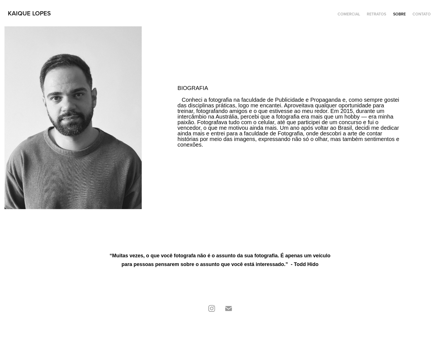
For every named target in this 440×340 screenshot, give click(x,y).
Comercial (349, 14)
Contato (421, 14)
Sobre (399, 14)
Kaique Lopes (29, 13)
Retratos (376, 14)
